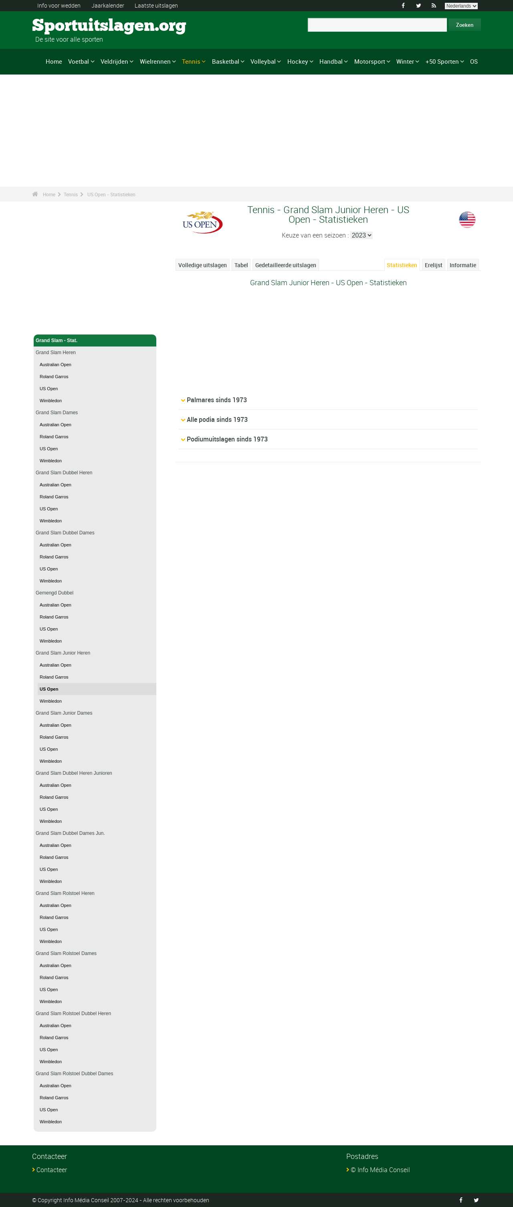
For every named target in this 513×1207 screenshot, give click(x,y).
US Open (49, 388)
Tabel (241, 265)
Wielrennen (155, 61)
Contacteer (51, 1169)
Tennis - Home (52, 323)
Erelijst (433, 265)
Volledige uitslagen (202, 265)
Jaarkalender (107, 5)
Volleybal (263, 61)
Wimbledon (51, 400)
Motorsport (369, 61)
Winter (405, 61)
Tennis (191, 61)
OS (474, 61)
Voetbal (78, 61)
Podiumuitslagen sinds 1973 (227, 439)
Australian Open (55, 364)
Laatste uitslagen (156, 5)
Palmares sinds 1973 (217, 399)
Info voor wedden (59, 5)
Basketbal (225, 61)
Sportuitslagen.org (62, 26)
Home (54, 61)
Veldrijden (114, 61)
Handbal (331, 61)
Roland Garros (54, 376)
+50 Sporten (442, 61)
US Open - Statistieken (111, 194)
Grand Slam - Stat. (95, 340)
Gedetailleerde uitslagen (285, 265)
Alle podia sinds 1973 (217, 419)
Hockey (297, 61)
